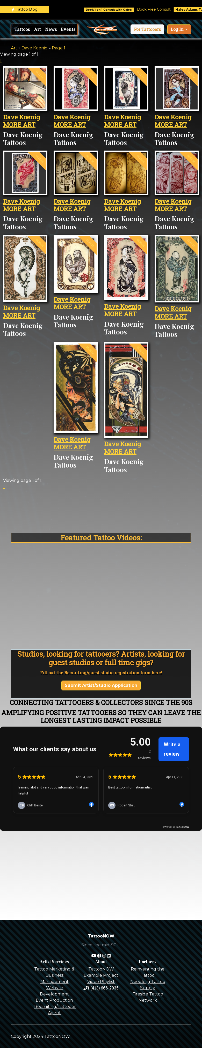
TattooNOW (101, 969)
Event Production (54, 1000)
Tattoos (22, 29)
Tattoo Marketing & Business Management (54, 975)
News (51, 29)
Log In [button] (178, 29)
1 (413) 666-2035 (101, 988)
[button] (147, 29)
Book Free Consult (160, 9)
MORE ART (19, 124)
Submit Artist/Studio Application (101, 685)
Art (37, 29)
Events (68, 29)
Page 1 (58, 48)
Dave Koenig (34, 48)
